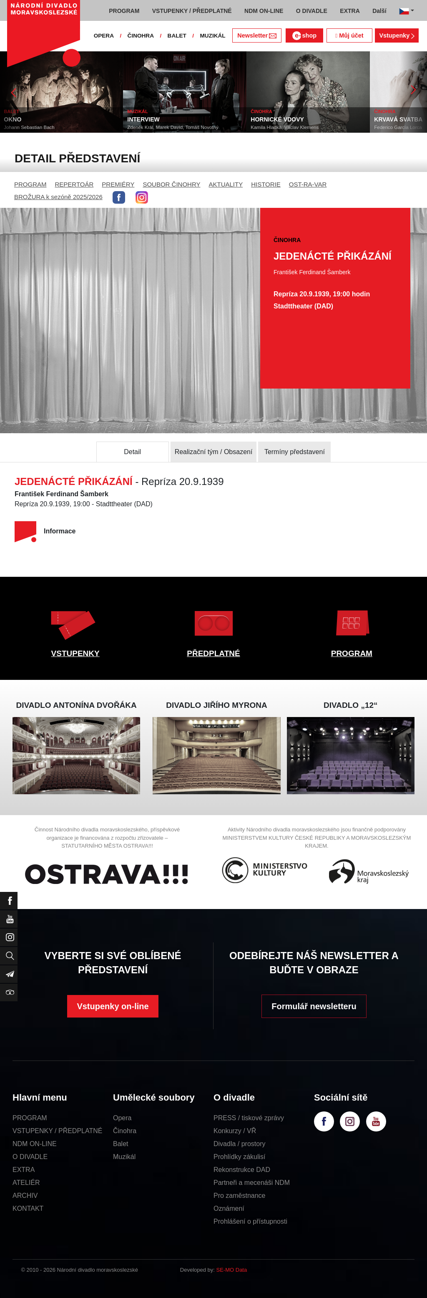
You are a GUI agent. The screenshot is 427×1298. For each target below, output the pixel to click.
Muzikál (124, 1156)
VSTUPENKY (75, 653)
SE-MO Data (231, 1270)
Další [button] (379, 11)
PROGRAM (30, 184)
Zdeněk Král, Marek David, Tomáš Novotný (173, 127)
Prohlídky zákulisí (240, 1156)
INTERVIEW (144, 119)
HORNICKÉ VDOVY (277, 119)
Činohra (124, 1130)
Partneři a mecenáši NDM (252, 1182)
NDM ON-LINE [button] (263, 11)
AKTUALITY (225, 184)
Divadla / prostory (240, 1143)
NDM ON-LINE (35, 1143)
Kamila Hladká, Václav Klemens (285, 127)
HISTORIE (266, 184)
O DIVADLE (30, 1156)
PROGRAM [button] (124, 11)
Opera (122, 1117)
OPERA (104, 36)
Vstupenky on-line (112, 1006)
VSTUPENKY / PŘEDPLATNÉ (57, 1130)
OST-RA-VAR (308, 184)
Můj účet (349, 35)
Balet (120, 1143)
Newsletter (256, 35)
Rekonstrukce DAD (242, 1169)
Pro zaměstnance (240, 1195)
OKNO (13, 119)
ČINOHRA (141, 36)
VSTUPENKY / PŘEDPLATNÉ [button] (192, 11)
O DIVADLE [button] (311, 11)
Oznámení (229, 1208)
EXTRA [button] (349, 11)
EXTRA (24, 1169)
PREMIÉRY (118, 184)
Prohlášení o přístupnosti (250, 1221)
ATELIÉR (26, 1182)
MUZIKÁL (212, 36)
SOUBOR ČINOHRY (171, 184)
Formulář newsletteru (313, 1006)
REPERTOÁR (74, 184)
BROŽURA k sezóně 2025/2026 (58, 196)
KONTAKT (28, 1208)
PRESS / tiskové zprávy (249, 1117)
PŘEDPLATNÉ (213, 653)
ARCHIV (25, 1195)
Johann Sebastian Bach (29, 127)
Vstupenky (396, 35)
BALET (177, 36)
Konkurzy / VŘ (235, 1130)
